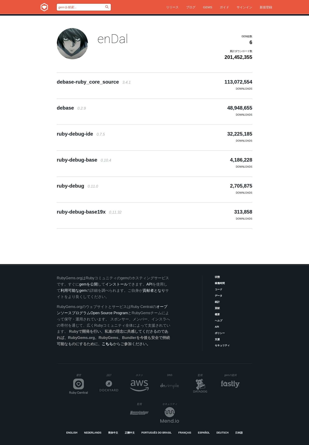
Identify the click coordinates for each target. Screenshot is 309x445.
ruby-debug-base (84, 160)
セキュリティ (222, 345)
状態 (217, 277)
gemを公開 (88, 284)
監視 (203, 375)
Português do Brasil (156, 432)
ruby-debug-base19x (89, 212)
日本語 (239, 432)
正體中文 (130, 432)
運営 (82, 376)
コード (218, 289)
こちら (107, 344)
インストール (116, 284)
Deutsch (222, 432)
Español (204, 432)
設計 (112, 375)
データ (218, 295)
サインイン (244, 7)
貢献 (217, 308)
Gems (207, 7)
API (217, 326)
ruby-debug (77, 186)
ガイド (224, 7)
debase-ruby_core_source (94, 82)
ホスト (142, 375)
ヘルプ (218, 320)
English (71, 432)
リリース (172, 7)
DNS (173, 375)
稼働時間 (220, 283)
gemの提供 (232, 375)
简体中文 (113, 432)
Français (184, 432)
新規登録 (266, 7)
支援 (217, 339)
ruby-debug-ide (81, 134)
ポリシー (220, 333)
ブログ (190, 7)
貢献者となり (154, 290)
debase (71, 108)
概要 (217, 314)
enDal (112, 38)
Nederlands (92, 432)
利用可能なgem (74, 290)
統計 (217, 301)
